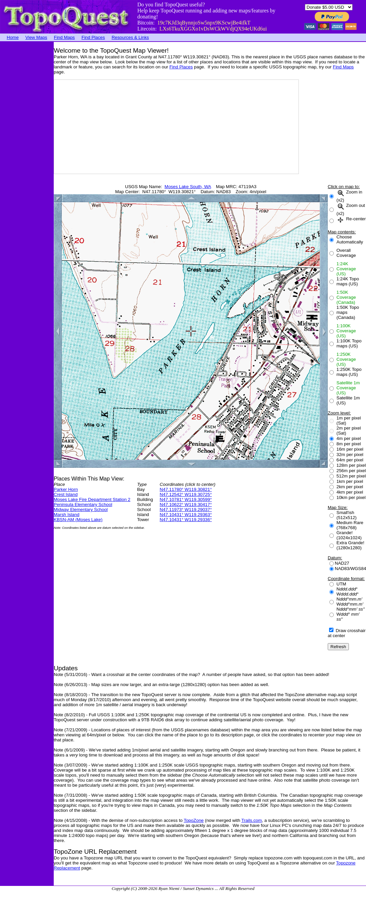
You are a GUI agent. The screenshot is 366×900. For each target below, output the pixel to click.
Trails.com (251, 820)
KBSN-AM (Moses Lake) (78, 519)
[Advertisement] (27, 142)
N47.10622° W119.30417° (186, 504)
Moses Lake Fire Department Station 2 (92, 499)
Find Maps (64, 37)
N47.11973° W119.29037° (186, 509)
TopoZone (193, 820)
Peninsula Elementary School (83, 504)
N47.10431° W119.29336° (186, 519)
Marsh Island (66, 514)
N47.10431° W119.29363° (186, 514)
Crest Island (66, 494)
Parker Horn (66, 489)
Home (13, 37)
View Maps (36, 37)
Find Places (93, 37)
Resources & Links (130, 37)
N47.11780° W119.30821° (186, 489)
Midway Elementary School (81, 509)
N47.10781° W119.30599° (186, 499)
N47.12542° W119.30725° (186, 494)
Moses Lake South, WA (188, 186)
